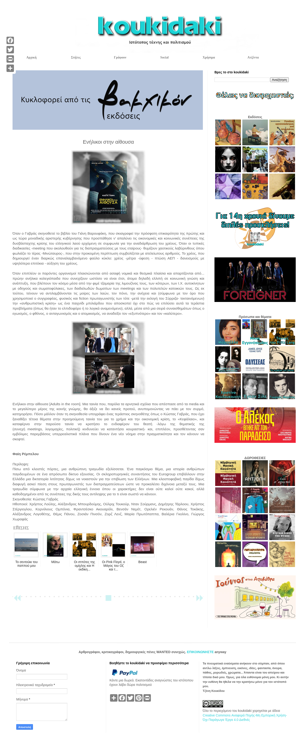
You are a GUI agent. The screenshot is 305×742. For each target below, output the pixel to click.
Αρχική (31, 57)
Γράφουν (120, 57)
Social (164, 57)
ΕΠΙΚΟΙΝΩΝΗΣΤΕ (200, 652)
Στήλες (76, 57)
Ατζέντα (253, 57)
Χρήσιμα (209, 57)
